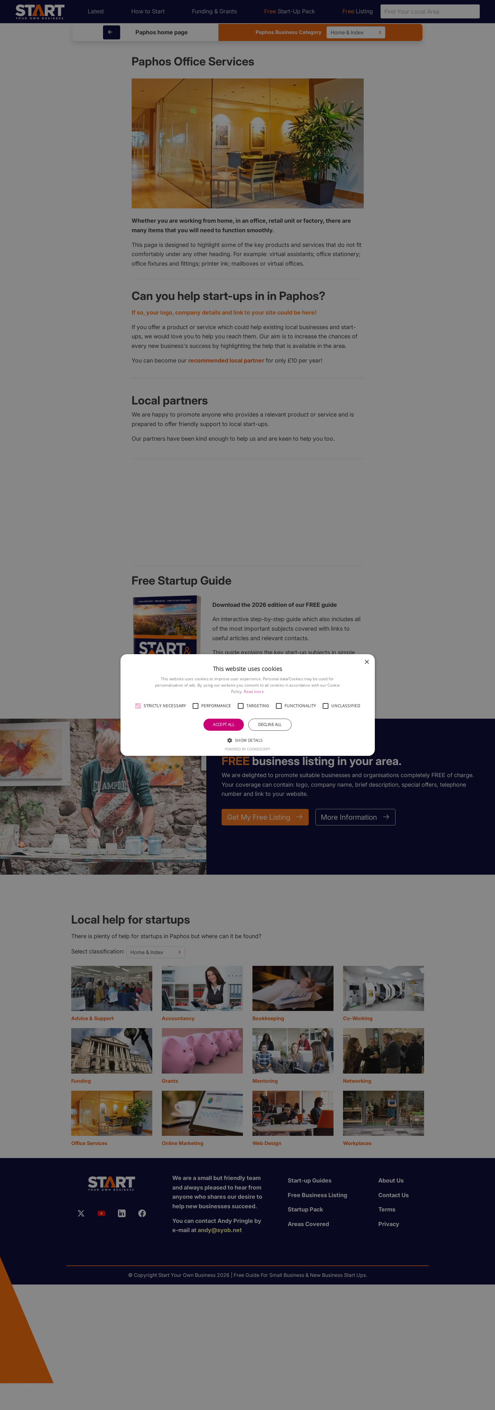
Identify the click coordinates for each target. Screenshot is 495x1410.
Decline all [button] (269, 724)
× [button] (366, 662)
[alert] (247, 705)
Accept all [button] (223, 724)
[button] (138, 706)
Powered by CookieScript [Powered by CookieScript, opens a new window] (247, 749)
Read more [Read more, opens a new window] (254, 691)
